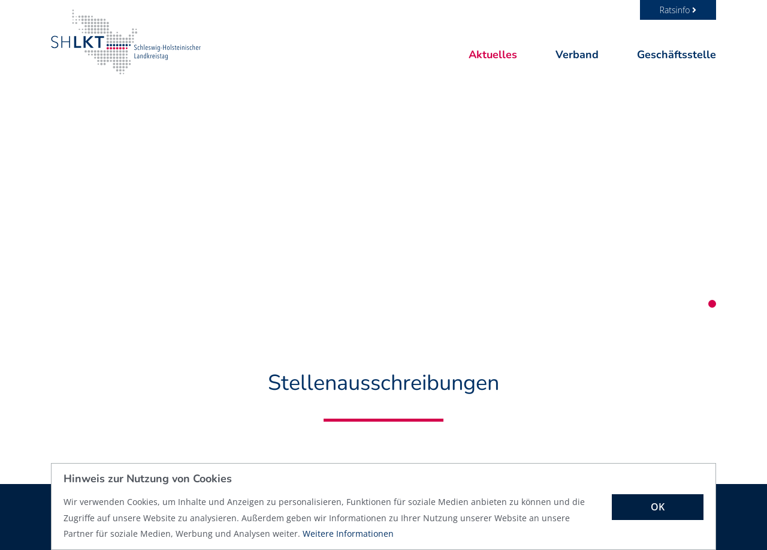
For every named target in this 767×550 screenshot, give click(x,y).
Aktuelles (493, 54)
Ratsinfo (678, 10)
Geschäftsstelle (676, 54)
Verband (577, 54)
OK (658, 506)
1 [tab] (712, 304)
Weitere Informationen (348, 533)
